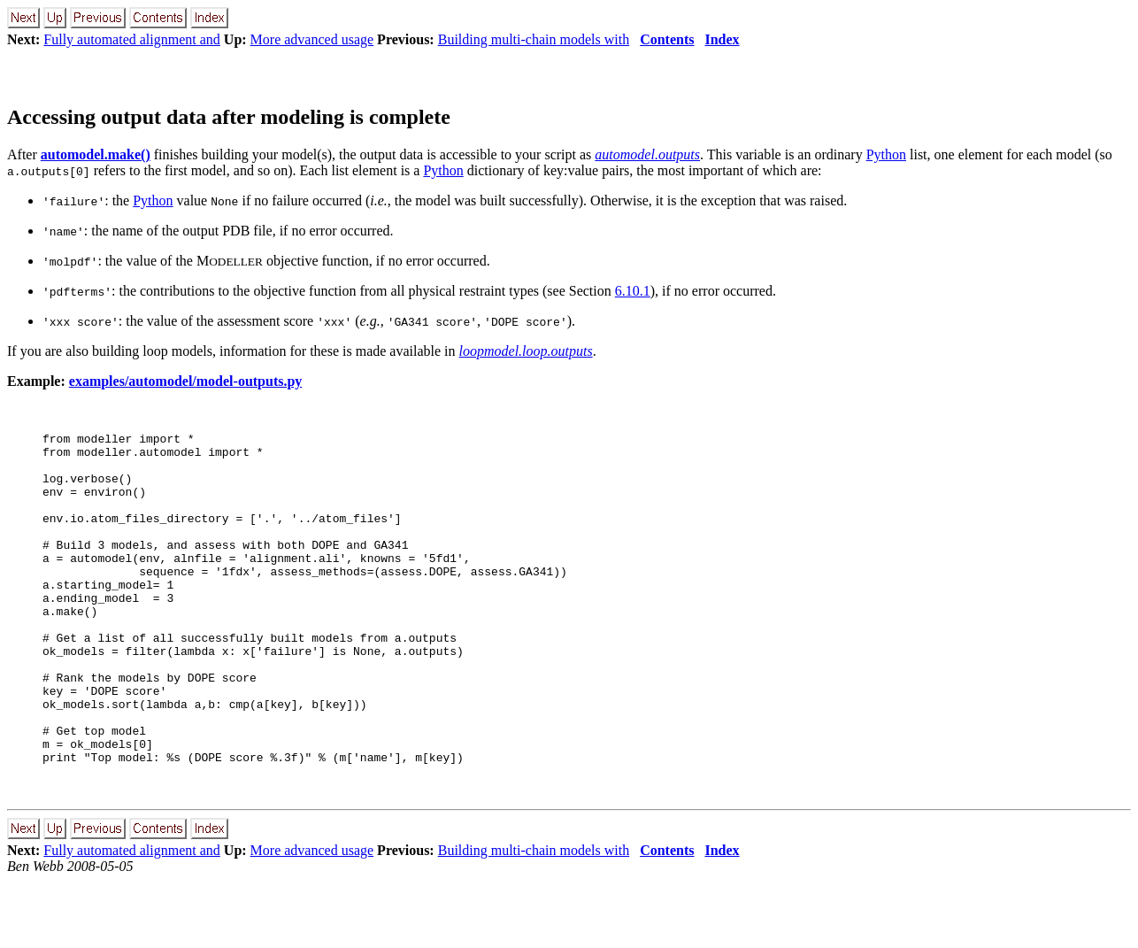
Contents (667, 39)
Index (721, 39)
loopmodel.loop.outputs (526, 350)
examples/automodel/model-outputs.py (186, 381)
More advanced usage (312, 39)
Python (886, 154)
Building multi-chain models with (533, 39)
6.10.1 (632, 290)
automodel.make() (95, 154)
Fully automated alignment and (131, 39)
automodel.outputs (647, 154)
